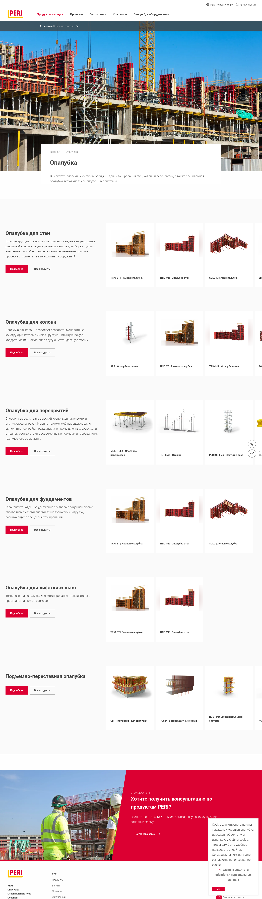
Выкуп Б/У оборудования (151, 14)
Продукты (57, 879)
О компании (98, 14)
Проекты (76, 14)
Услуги (56, 885)
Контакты (120, 14)
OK (218, 888)
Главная (55, 151)
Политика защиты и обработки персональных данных (233, 874)
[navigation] (17, 269)
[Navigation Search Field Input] (237, 14)
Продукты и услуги (50, 14)
